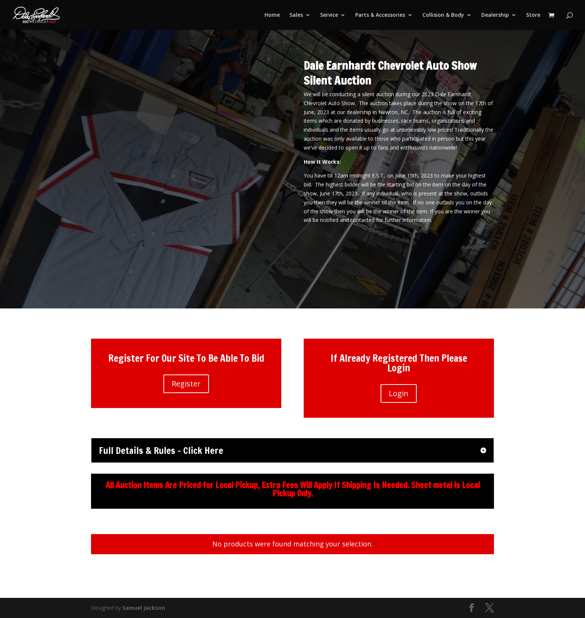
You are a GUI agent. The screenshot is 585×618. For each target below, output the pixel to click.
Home (272, 15)
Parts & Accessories (380, 15)
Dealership (495, 15)
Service (329, 15)
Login (399, 393)
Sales (296, 15)
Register (186, 384)
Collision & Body (443, 15)
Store (533, 15)
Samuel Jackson (143, 607)
